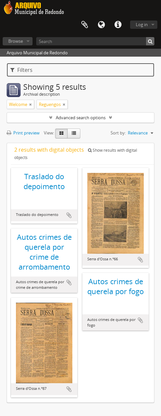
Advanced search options (81, 118)
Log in (142, 24)
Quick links (118, 25)
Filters (21, 70)
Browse (15, 41)
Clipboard (84, 25)
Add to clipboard (69, 215)
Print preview (23, 133)
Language (101, 25)
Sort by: (118, 133)
